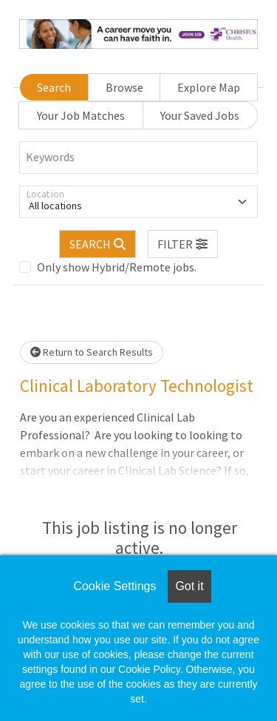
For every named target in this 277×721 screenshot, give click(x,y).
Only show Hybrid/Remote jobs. (116, 267)
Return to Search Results (91, 352)
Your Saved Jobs (199, 115)
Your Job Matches (81, 115)
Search (54, 87)
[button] (183, 244)
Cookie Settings (114, 586)
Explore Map (208, 87)
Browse (124, 87)
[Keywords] (138, 157)
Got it (189, 586)
